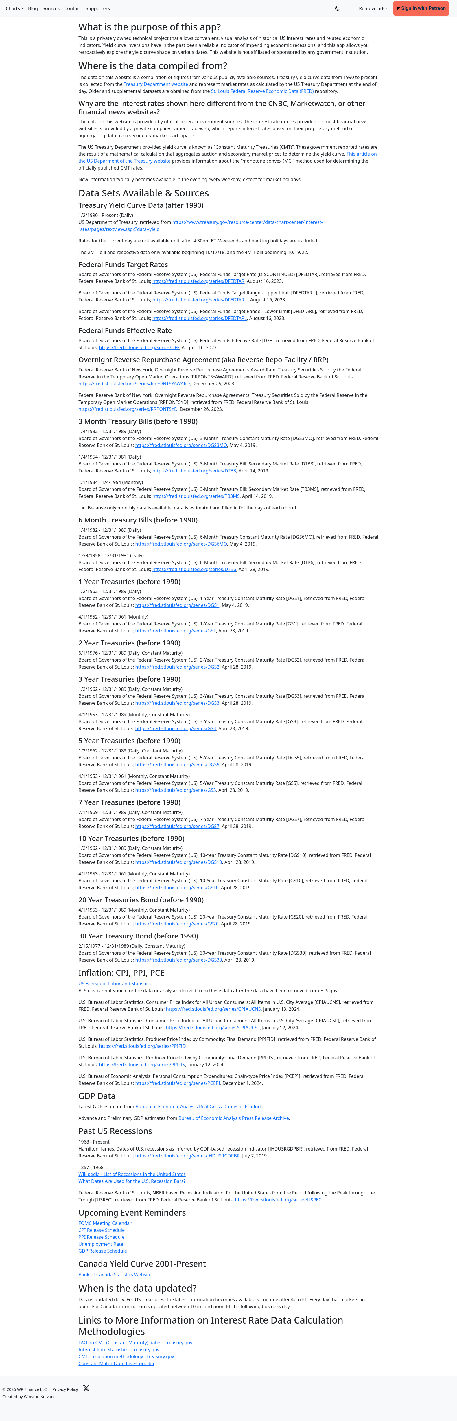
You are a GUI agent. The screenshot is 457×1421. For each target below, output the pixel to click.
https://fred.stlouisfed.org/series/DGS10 (178, 862)
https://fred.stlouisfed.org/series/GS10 (176, 887)
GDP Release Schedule (102, 1251)
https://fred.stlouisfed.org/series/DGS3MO (181, 445)
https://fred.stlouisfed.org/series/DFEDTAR (198, 281)
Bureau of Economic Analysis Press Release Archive (233, 1118)
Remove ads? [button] (373, 8)
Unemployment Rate (100, 1244)
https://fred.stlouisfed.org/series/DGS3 (177, 703)
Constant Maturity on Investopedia (116, 1363)
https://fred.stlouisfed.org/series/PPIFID (142, 1046)
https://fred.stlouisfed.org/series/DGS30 (178, 960)
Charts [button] (13, 8)
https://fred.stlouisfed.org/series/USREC (278, 1200)
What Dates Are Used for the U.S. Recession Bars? (131, 1181)
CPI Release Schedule (101, 1230)
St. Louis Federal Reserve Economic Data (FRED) (262, 91)
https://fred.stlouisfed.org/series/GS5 (175, 790)
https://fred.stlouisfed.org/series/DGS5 (177, 764)
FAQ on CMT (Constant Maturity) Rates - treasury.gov (135, 1342)
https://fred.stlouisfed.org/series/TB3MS (195, 496)
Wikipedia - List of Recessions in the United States (131, 1174)
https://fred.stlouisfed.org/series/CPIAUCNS (213, 1009)
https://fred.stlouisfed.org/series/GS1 (175, 630)
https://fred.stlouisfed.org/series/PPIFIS (142, 1064)
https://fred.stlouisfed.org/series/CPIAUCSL (213, 1027)
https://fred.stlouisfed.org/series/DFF (139, 347)
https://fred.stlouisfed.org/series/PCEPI (177, 1083)
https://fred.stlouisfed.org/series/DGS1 (177, 605)
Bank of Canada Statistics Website (115, 1274)
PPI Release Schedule (101, 1237)
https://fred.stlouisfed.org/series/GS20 (176, 924)
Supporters (98, 8)
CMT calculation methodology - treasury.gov (126, 1356)
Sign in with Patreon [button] (421, 8)
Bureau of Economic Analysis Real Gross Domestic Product (198, 1106)
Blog (33, 8)
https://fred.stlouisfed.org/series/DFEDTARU (200, 300)
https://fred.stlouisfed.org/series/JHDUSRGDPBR (187, 1156)
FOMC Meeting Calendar (105, 1223)
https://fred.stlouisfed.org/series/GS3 (175, 728)
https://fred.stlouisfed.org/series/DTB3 (194, 470)
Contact (72, 8)
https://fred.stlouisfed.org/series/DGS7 (177, 826)
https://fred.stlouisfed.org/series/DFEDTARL (199, 318)
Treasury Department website (156, 84)
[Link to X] (86, 1388)
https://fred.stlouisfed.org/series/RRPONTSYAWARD (134, 383)
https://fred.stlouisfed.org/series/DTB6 (194, 569)
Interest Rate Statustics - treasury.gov (118, 1349)
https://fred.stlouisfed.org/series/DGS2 (177, 667)
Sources (51, 8)
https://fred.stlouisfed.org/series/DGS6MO (181, 544)
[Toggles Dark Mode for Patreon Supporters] (337, 8)
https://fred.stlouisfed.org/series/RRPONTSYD (127, 409)
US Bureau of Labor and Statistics (114, 983)
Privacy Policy (65, 1389)
